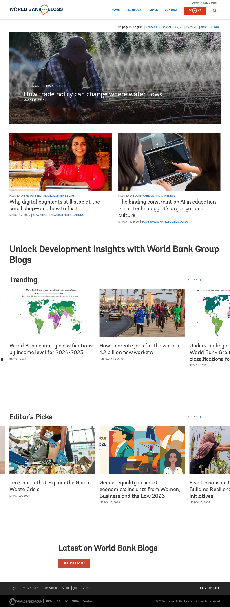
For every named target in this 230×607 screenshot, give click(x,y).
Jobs (76, 588)
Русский (191, 27)
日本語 (215, 27)
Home (116, 10)
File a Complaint (210, 588)
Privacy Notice (29, 588)
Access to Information (56, 588)
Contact (171, 10)
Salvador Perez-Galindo (66, 215)
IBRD (48, 601)
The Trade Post (51, 86)
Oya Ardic (40, 215)
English (137, 27)
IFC (66, 601)
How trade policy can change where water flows (93, 94)
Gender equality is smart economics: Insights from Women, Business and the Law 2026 (140, 489)
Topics (153, 10)
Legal (12, 588)
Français (151, 27)
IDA (57, 601)
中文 (204, 27)
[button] (215, 11)
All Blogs (133, 10)
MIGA (75, 601)
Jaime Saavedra (152, 221)
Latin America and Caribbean (155, 195)
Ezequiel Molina (176, 221)
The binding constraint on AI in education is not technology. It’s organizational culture (167, 208)
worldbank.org (204, 3)
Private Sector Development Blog (50, 195)
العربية (178, 27)
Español (166, 27)
